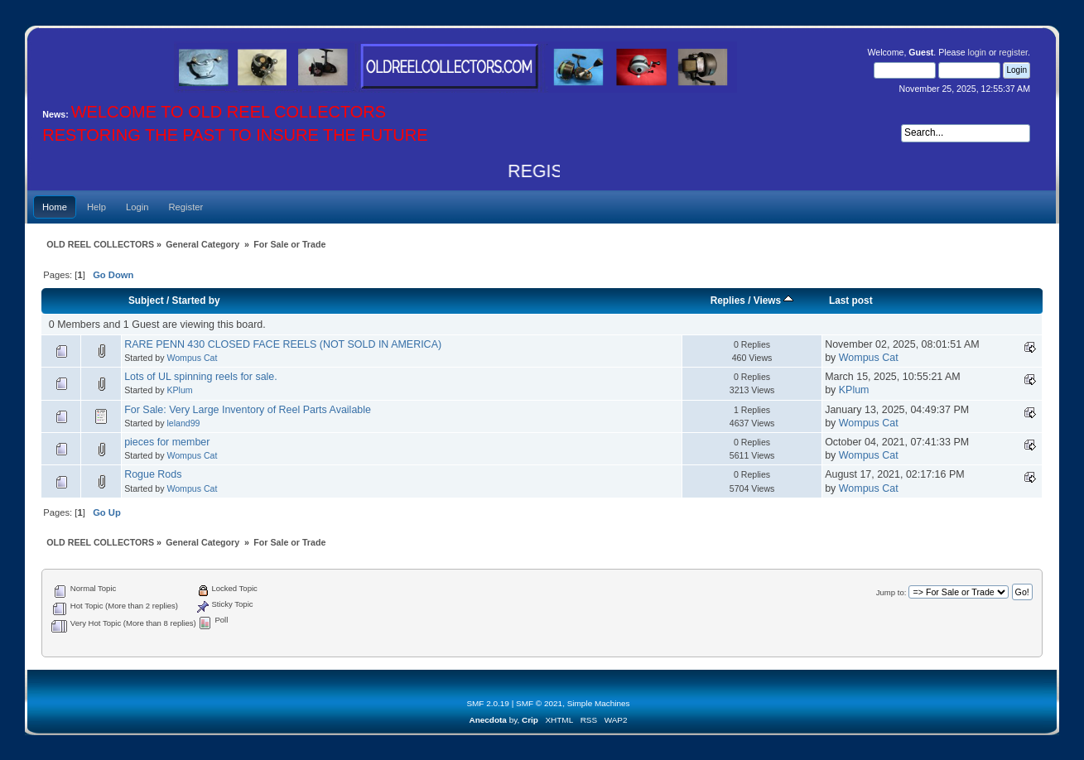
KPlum (179, 390)
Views (774, 300)
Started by (196, 300)
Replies (728, 300)
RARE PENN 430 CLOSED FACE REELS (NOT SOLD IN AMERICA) (282, 344)
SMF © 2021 (539, 703)
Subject (146, 300)
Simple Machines (598, 703)
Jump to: (891, 592)
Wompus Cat (191, 358)
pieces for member (167, 442)
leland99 (183, 423)
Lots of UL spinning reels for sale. (200, 376)
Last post (851, 300)
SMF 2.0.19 (487, 703)
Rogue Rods (152, 474)
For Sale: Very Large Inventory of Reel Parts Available (247, 410)
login (977, 52)
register (1013, 52)
